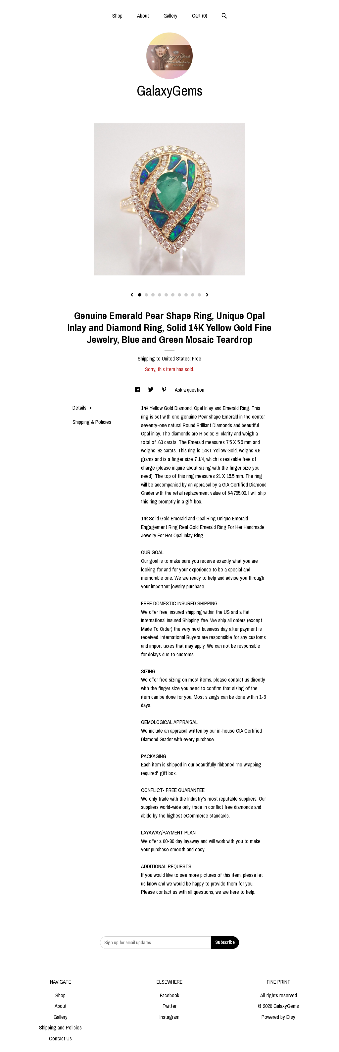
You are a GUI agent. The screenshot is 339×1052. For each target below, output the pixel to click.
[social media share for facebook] (138, 389)
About (143, 15)
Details (82, 407)
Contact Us (60, 1038)
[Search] (224, 16)
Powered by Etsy (278, 1016)
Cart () (199, 15)
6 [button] (172, 294)
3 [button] (153, 294)
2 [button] (146, 294)
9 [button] (192, 294)
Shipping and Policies (60, 1027)
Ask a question (189, 389)
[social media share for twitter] (151, 389)
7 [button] (179, 294)
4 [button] (159, 294)
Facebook (169, 995)
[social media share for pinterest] (165, 389)
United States (176, 358)
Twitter (169, 1006)
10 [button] (199, 294)
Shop (117, 15)
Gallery (170, 15)
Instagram (169, 1016)
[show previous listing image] (131, 295)
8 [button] (186, 294)
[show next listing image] (207, 295)
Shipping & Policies (92, 422)
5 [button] (166, 294)
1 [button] (139, 294)
